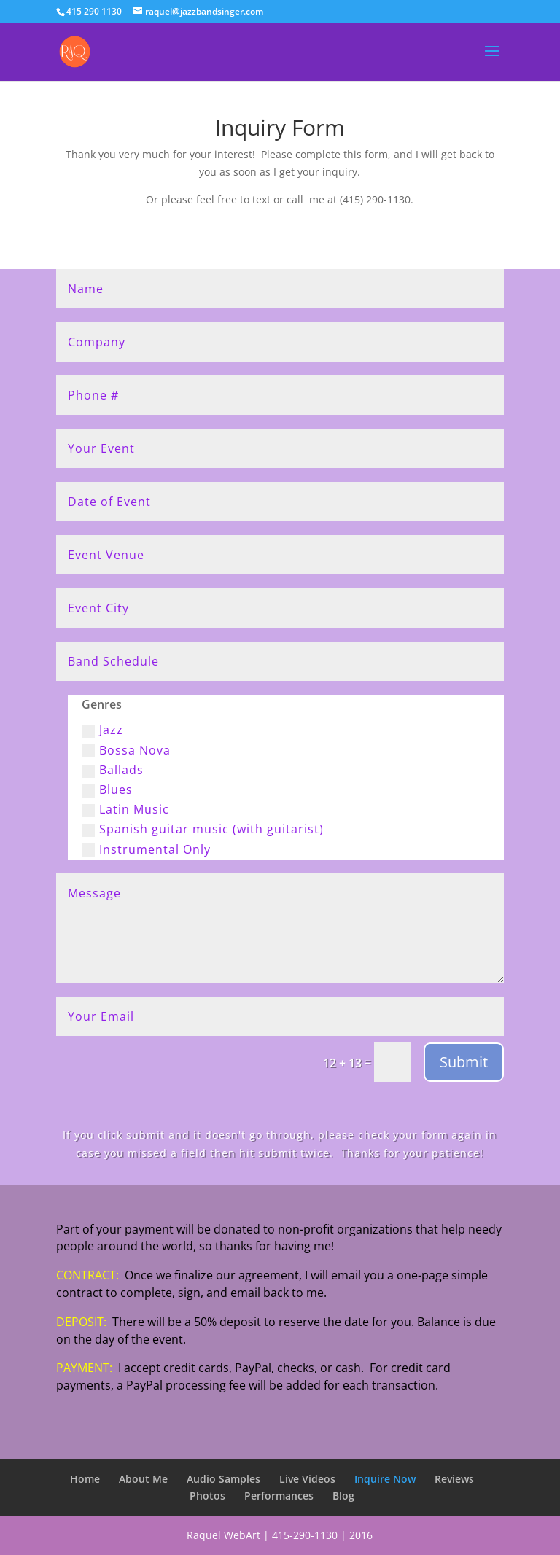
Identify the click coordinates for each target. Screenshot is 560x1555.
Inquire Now (385, 1479)
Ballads (113, 770)
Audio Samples (223, 1479)
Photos (207, 1496)
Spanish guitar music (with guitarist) (203, 829)
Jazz (102, 730)
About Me (143, 1479)
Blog (343, 1496)
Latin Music (125, 809)
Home (85, 1479)
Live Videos (307, 1479)
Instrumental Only (146, 849)
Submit (464, 1062)
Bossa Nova (126, 750)
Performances (279, 1496)
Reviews (454, 1479)
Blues (107, 790)
